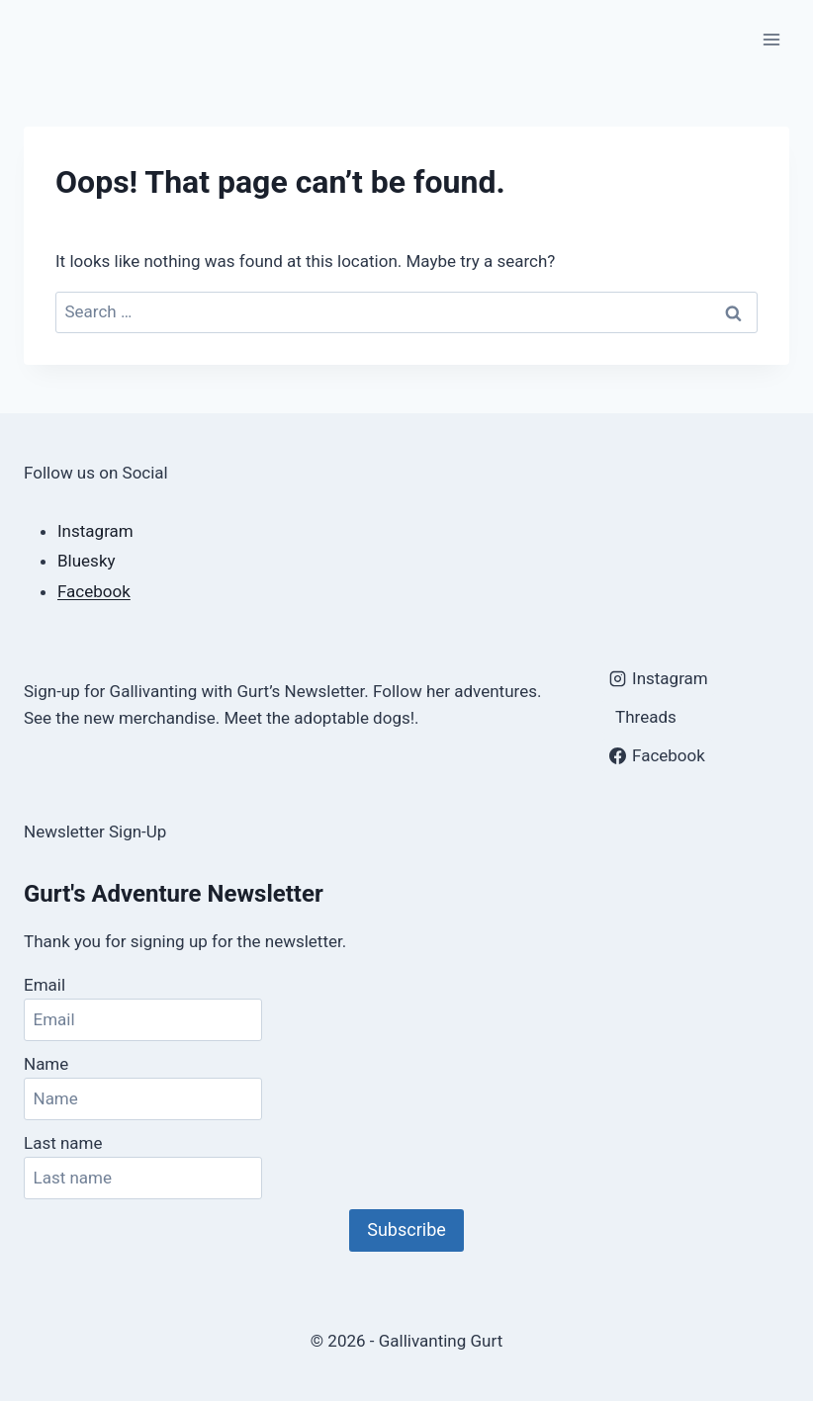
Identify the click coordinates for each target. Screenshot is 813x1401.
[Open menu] (771, 39)
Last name (63, 1143)
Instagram (95, 531)
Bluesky (86, 560)
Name (46, 1064)
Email (44, 985)
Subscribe (406, 1229)
